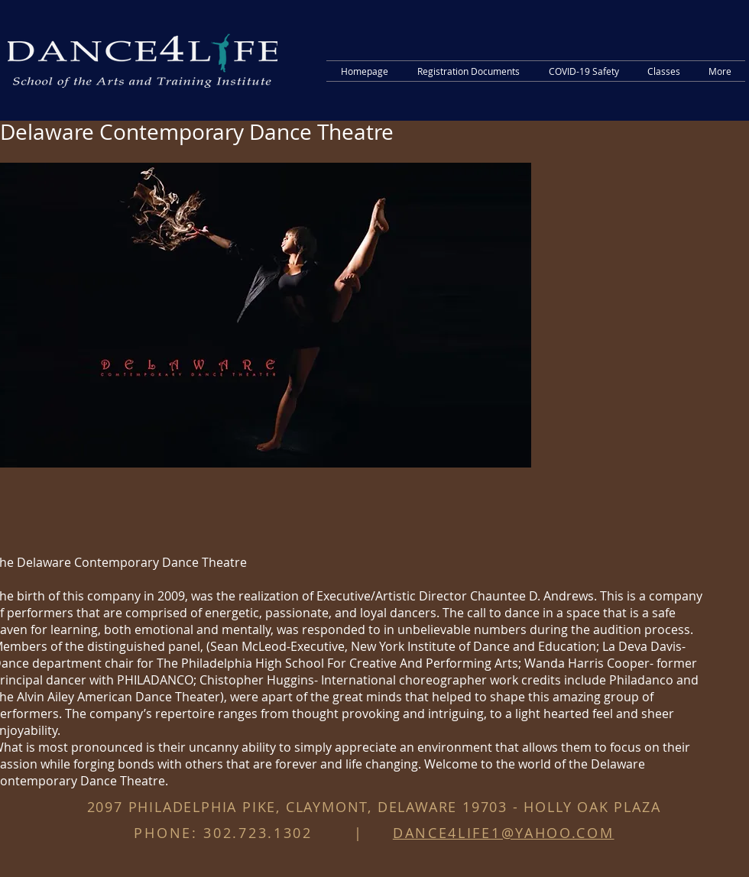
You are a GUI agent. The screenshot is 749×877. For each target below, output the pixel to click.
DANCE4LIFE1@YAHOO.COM (503, 833)
